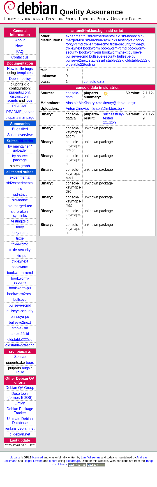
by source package (20, 158)
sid (20, 189)
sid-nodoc (20, 200)
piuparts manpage (19, 117)
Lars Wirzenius (90, 457)
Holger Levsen (33, 460)
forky (20, 227)
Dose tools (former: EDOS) (19, 395)
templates (24, 73)
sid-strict (25, 141)
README (20, 106)
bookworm (20, 267)
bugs (30, 362)
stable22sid (20, 334)
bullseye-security (20, 311)
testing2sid (20, 221)
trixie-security (19, 250)
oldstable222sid (19, 339)
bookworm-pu (20, 288)
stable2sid (20, 328)
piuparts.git (73, 460)
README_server (20, 112)
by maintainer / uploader (20, 148)
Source (20, 357)
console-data (94, 81)
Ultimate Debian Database (20, 421)
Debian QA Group (20, 388)
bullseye (20, 299)
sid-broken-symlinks (20, 214)
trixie (20, 238)
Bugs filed (20, 129)
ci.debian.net (20, 434)
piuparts (15, 457)
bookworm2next (20, 294)
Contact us (19, 57)
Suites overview (19, 135)
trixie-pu (20, 256)
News (19, 46)
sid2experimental (20, 183)
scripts (12, 100)
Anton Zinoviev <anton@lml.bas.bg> (95, 108)
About (20, 40)
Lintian (20, 403)
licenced (37, 457)
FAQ (19, 52)
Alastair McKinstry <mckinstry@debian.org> (101, 103)
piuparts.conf (19, 92)
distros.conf (19, 96)
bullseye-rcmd (20, 305)
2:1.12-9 (109, 122)
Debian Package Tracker (20, 411)
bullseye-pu (20, 317)
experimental (19, 177)
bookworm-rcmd (20, 273)
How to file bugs (20, 69)
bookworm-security (20, 280)
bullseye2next (20, 322)
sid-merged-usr (20, 206)
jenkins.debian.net (20, 428)
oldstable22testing (20, 345)
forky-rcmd (20, 233)
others (53, 460)
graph (25, 166)
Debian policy (20, 79)
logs (29, 100)
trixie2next (20, 261)
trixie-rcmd (20, 244)
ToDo (20, 372)
